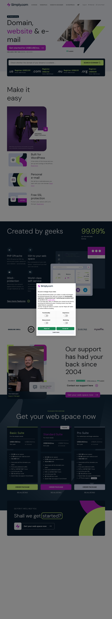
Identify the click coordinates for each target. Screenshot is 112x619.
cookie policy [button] (51, 300)
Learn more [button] (56, 332)
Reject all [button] (46, 328)
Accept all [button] (65, 328)
